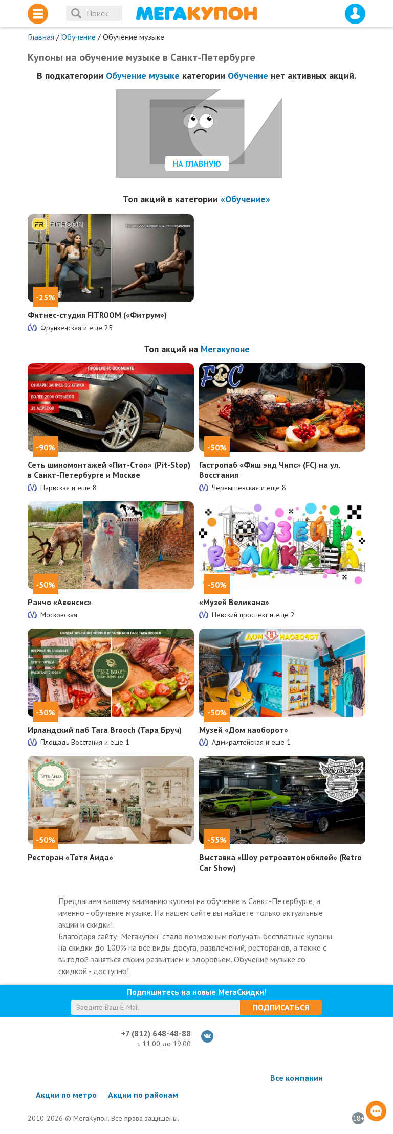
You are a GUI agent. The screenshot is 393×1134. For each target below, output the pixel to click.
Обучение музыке (143, 75)
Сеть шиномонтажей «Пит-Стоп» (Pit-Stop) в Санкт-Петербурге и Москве (109, 469)
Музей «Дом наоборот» (243, 730)
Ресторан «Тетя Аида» (70, 857)
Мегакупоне (225, 349)
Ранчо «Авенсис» (60, 602)
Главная (41, 37)
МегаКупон (196, 13)
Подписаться (281, 1007)
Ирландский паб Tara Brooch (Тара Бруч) (105, 730)
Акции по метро (66, 1095)
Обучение (78, 37)
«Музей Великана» (234, 602)
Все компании (296, 1078)
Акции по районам (143, 1095)
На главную (197, 163)
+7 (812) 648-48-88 (156, 1033)
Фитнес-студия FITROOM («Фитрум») (97, 315)
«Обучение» (245, 199)
